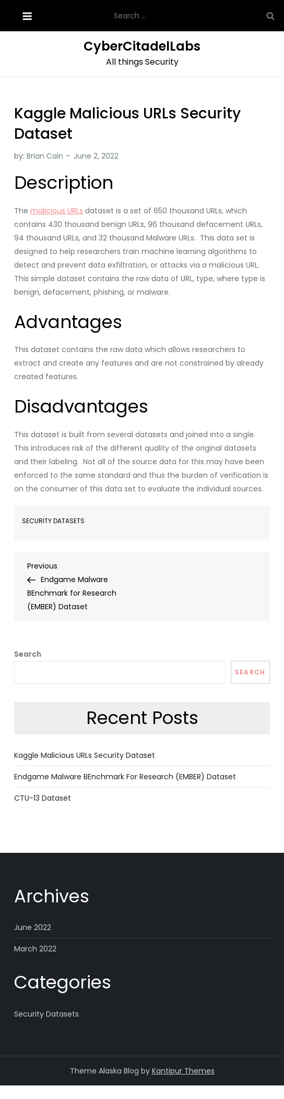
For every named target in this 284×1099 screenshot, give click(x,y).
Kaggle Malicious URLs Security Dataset (84, 755)
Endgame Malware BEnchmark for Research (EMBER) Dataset (125, 776)
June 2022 (32, 927)
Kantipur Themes (183, 1071)
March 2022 (35, 949)
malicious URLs (56, 211)
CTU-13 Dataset (42, 798)
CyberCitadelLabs (142, 46)
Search (27, 654)
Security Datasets (53, 521)
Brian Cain (45, 156)
